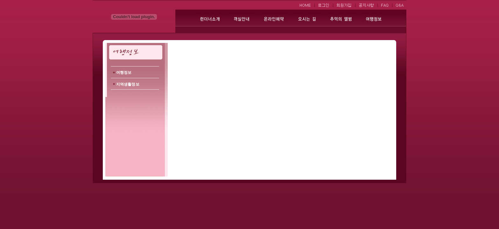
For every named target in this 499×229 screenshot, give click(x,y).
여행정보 (123, 72)
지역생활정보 (127, 84)
